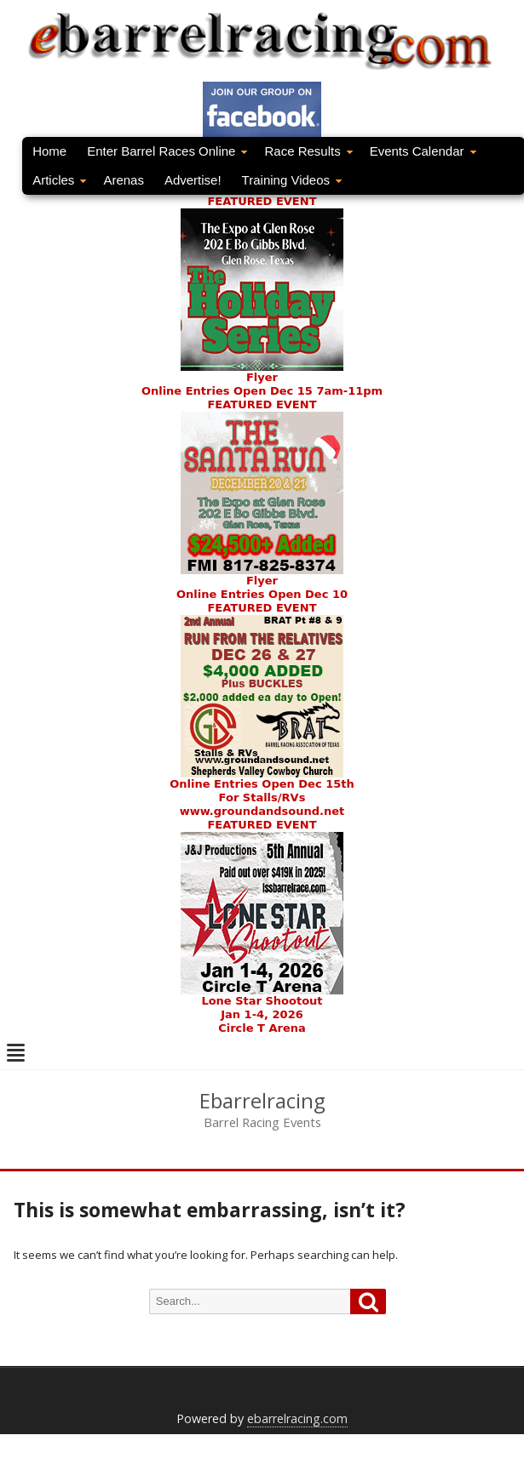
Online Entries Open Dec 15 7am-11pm (262, 390)
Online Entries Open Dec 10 (262, 594)
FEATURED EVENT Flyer (262, 289)
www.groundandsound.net (262, 811)
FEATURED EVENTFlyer (262, 492)
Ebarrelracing (262, 1101)
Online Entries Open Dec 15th (262, 783)
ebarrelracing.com (297, 1418)
